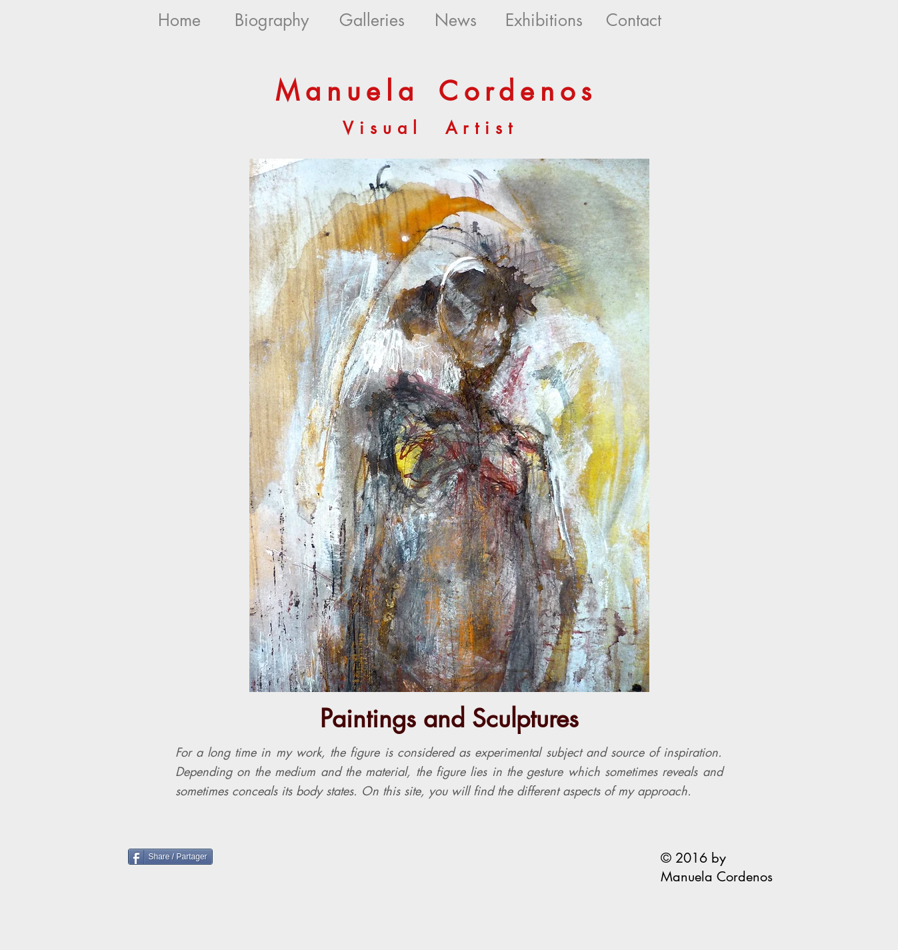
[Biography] (271, 20)
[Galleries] (372, 20)
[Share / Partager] (170, 857)
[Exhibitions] (544, 20)
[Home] (179, 20)
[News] (455, 20)
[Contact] (633, 20)
